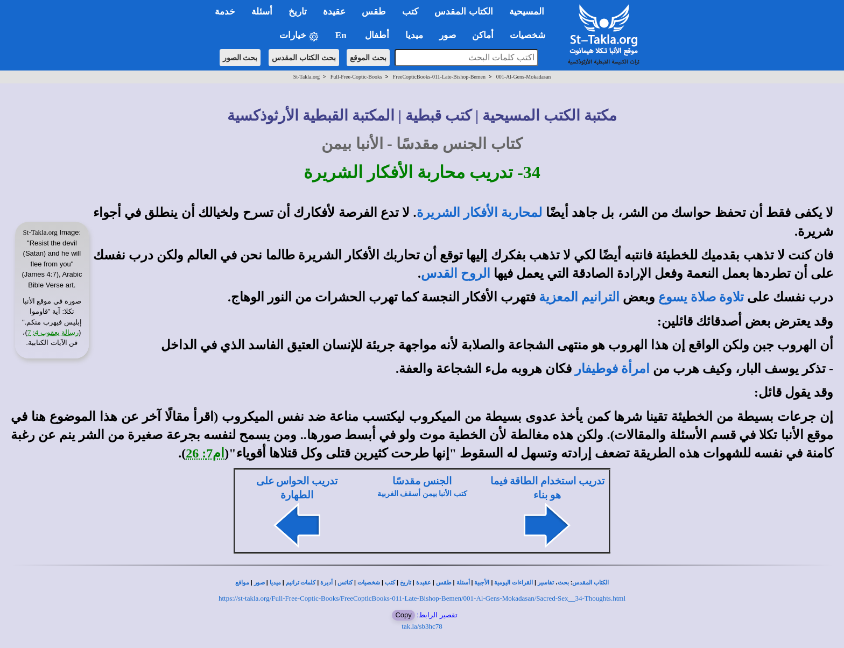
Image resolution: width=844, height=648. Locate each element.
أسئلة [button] (261, 11)
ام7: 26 (205, 453)
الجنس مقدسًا (422, 481)
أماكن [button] (483, 35)
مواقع (242, 583)
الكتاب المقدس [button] (463, 11)
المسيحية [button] (526, 11)
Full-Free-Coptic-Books (356, 77)
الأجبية (481, 583)
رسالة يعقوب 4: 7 (53, 332)
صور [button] (447, 35)
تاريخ (405, 583)
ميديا (275, 583)
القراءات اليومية (513, 583)
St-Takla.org (306, 77)
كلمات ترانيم (301, 583)
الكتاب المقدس (590, 583)
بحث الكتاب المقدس (304, 57)
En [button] (342, 35)
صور (259, 583)
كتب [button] (410, 11)
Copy (403, 615)
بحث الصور (240, 57)
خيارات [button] (299, 35)
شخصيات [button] (531, 35)
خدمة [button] (225, 11)
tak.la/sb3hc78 (422, 626)
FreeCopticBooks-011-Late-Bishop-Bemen (439, 77)
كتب (390, 583)
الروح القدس (455, 273)
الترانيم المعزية (579, 297)
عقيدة (423, 583)
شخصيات (368, 583)
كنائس (345, 583)
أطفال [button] (377, 35)
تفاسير (546, 583)
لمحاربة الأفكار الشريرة (480, 213)
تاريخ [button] (298, 11)
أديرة (326, 583)
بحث (563, 583)
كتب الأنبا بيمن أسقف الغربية (422, 494)
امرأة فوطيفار (612, 369)
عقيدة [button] (334, 11)
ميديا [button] (414, 35)
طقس (444, 583)
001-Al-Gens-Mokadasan (523, 77)
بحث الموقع (368, 57)
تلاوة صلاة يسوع (701, 297)
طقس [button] (374, 11)
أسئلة (463, 583)
